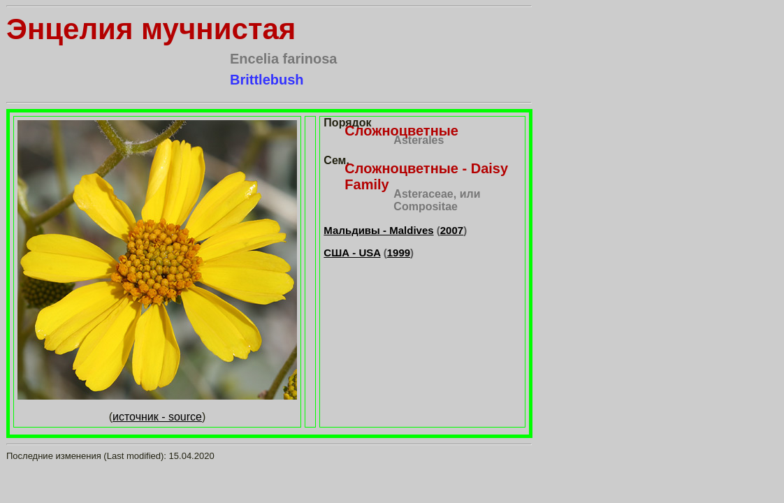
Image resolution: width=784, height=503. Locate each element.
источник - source (157, 417)
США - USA (352, 252)
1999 (398, 252)
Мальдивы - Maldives (378, 230)
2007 (451, 230)
